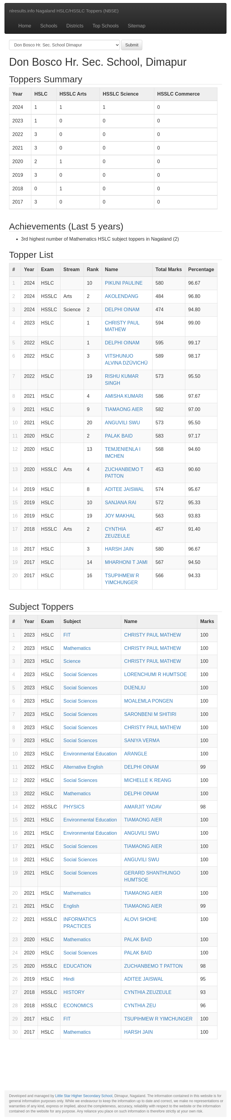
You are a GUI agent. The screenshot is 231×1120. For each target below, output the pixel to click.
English (71, 906)
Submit (131, 45)
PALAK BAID (119, 435)
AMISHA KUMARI (124, 396)
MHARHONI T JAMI (126, 562)
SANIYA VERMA (142, 740)
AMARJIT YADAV (143, 806)
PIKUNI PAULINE (124, 283)
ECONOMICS (78, 1005)
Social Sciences (80, 674)
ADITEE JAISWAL (124, 489)
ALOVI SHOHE (140, 919)
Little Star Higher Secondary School (83, 1096)
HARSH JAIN (119, 549)
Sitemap (137, 25)
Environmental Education (90, 753)
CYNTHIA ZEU (140, 1005)
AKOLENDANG (121, 296)
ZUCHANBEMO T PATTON (153, 966)
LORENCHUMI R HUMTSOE (155, 674)
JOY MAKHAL (120, 515)
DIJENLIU (135, 687)
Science (72, 661)
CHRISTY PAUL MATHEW (152, 635)
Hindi (68, 979)
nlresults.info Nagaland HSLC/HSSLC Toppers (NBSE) (64, 10)
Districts (75, 25)
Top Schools (106, 25)
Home (24, 25)
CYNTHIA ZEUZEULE (147, 992)
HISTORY (74, 992)
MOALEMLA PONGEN (148, 701)
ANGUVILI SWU (122, 422)
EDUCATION (77, 966)
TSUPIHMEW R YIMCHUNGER (158, 1018)
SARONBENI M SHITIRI (150, 714)
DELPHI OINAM (122, 309)
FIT (67, 635)
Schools (48, 25)
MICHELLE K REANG (147, 780)
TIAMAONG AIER (124, 409)
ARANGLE (135, 753)
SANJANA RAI (120, 502)
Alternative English (83, 767)
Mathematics (77, 648)
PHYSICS (74, 806)
